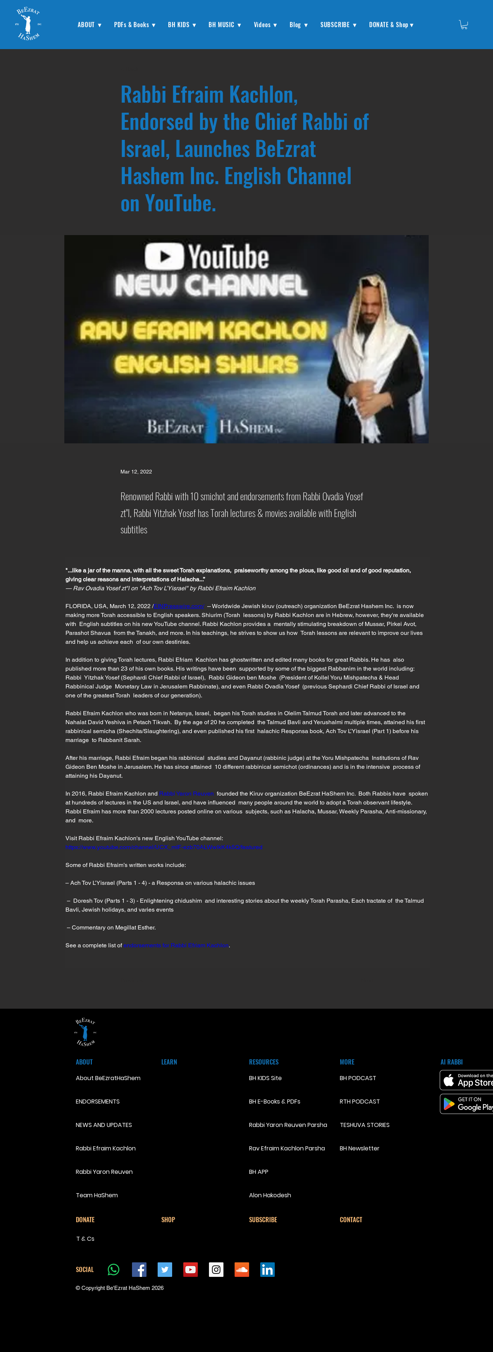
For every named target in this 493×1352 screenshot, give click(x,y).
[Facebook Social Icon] (139, 1269)
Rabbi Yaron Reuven (102, 1172)
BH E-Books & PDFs (274, 1101)
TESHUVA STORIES (365, 1125)
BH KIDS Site (265, 1078)
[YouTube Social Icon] (190, 1269)
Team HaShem (97, 1195)
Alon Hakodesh (270, 1195)
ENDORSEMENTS (98, 1101)
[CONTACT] (366, 1219)
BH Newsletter (360, 1148)
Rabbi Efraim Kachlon (102, 1148)
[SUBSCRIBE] (275, 1219)
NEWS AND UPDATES (102, 1125)
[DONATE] (102, 1219)
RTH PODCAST (360, 1101)
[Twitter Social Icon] (165, 1269)
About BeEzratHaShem (102, 1078)
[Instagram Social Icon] (216, 1269)
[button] (90, 24)
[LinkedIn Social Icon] (267, 1269)
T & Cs (85, 1238)
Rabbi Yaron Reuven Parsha (288, 1125)
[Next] (354, 980)
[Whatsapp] (113, 1269)
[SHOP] (187, 1219)
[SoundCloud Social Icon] (242, 1269)
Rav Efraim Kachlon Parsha (287, 1148)
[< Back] (145, 69)
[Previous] (145, 980)
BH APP (258, 1172)
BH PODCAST (358, 1078)
